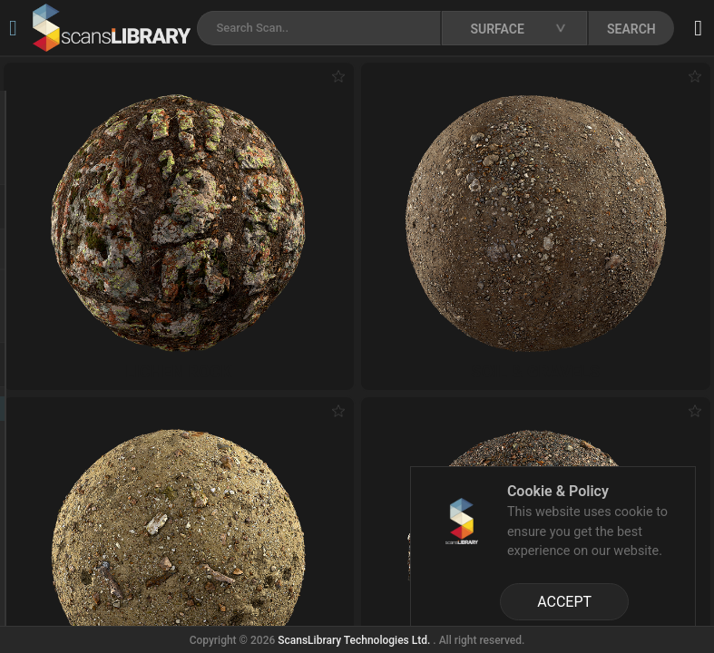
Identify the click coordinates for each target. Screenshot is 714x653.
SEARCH (631, 29)
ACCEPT (564, 601)
